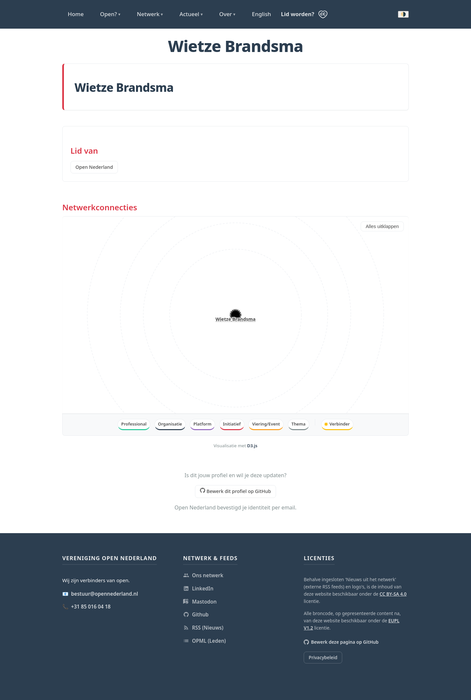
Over (227, 14)
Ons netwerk (203, 575)
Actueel (191, 14)
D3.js (252, 446)
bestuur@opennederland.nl (104, 593)
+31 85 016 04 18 (91, 606)
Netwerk (150, 14)
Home (76, 14)
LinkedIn (198, 588)
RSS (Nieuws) (203, 627)
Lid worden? (297, 14)
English (261, 14)
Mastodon (200, 601)
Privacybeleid (323, 657)
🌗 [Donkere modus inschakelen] (403, 14)
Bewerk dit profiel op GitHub (235, 491)
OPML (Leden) (204, 640)
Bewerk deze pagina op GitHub (341, 642)
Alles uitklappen (382, 226)
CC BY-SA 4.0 (392, 594)
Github (196, 614)
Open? (110, 14)
